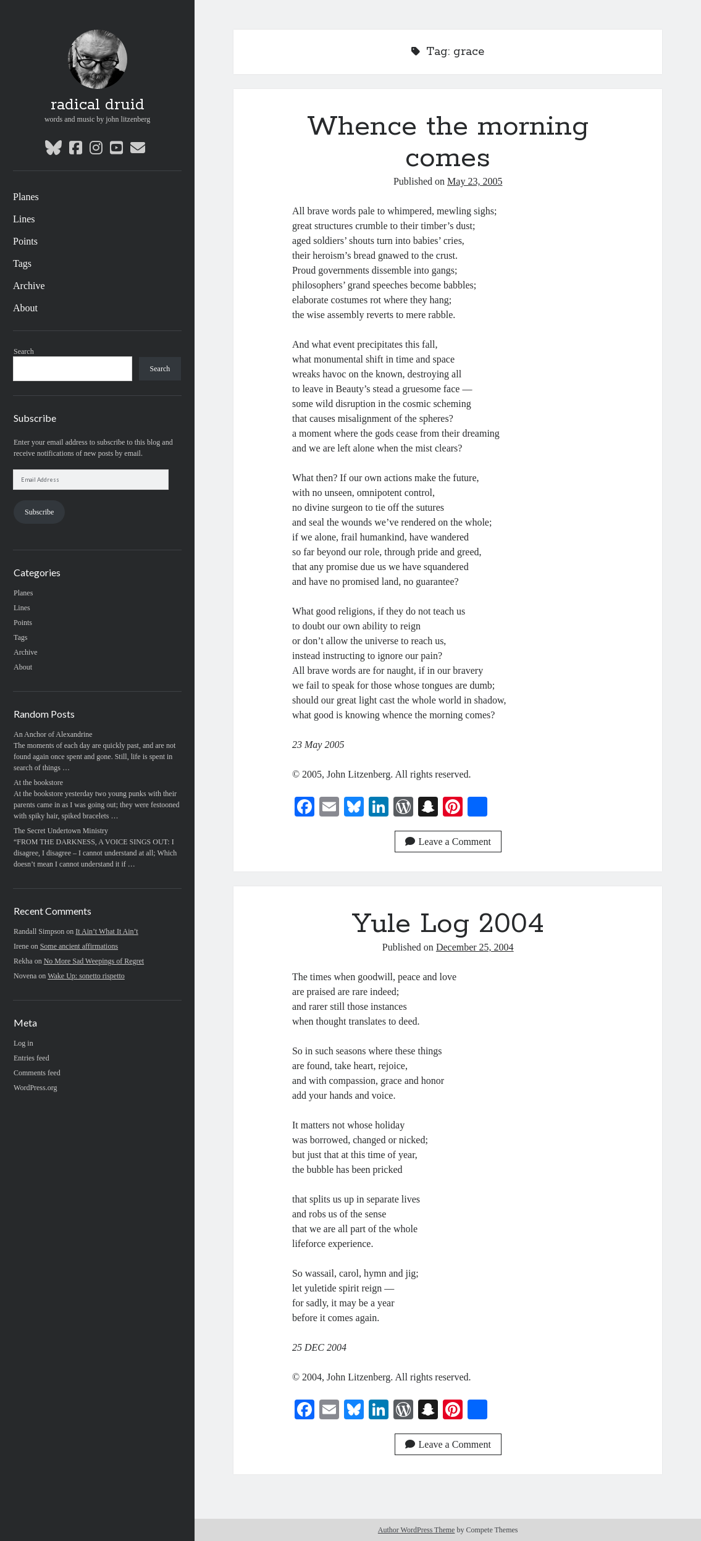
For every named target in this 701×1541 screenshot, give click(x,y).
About (25, 308)
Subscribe (39, 512)
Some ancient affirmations (79, 946)
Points (25, 241)
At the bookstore (38, 782)
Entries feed (31, 1058)
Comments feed (37, 1073)
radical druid (98, 105)
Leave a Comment (448, 841)
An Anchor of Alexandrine (53, 734)
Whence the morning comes (448, 142)
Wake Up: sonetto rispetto (86, 976)
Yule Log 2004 (448, 924)
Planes (26, 196)
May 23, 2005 (474, 181)
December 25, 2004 (475, 947)
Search (24, 351)
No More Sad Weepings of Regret (94, 961)
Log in (23, 1043)
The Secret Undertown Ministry (61, 830)
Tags (22, 263)
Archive (29, 285)
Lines (24, 219)
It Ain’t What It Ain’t (106, 931)
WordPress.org (35, 1087)
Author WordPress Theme (416, 1530)
